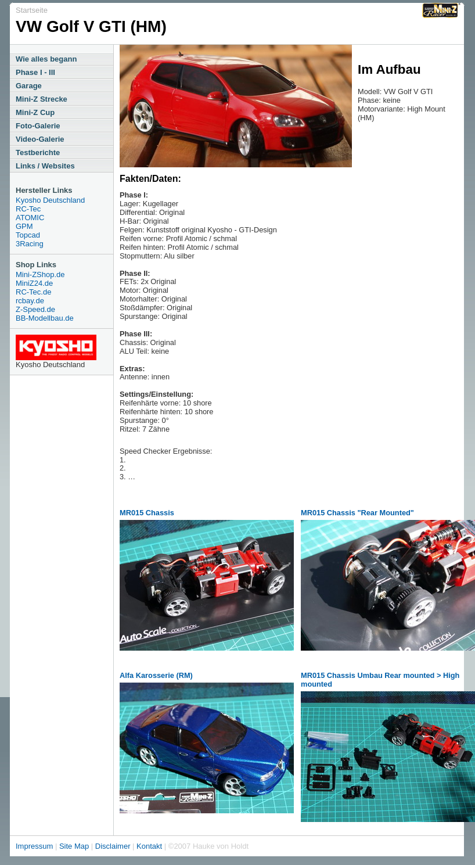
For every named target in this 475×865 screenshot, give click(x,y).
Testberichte (38, 152)
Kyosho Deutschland (50, 200)
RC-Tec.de (33, 292)
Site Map (74, 846)
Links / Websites (45, 165)
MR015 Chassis (147, 512)
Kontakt (149, 846)
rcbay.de (30, 300)
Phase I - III (35, 72)
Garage (29, 85)
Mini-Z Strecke (41, 99)
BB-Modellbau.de (45, 318)
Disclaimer (113, 846)
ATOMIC (30, 217)
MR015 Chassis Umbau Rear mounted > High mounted (380, 679)
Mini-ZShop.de (40, 274)
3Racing (30, 243)
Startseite (32, 10)
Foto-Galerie (38, 125)
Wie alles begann (46, 59)
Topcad (28, 235)
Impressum (34, 846)
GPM (24, 226)
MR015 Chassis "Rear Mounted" (357, 512)
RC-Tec (28, 208)
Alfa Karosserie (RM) (156, 675)
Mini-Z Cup (35, 112)
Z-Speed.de (35, 309)
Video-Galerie (40, 139)
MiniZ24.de (34, 283)
